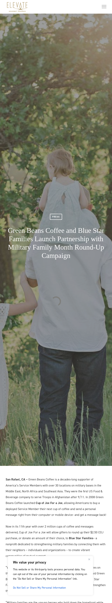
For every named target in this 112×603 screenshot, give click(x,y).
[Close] (89, 559)
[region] (50, 575)
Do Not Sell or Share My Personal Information (39, 587)
